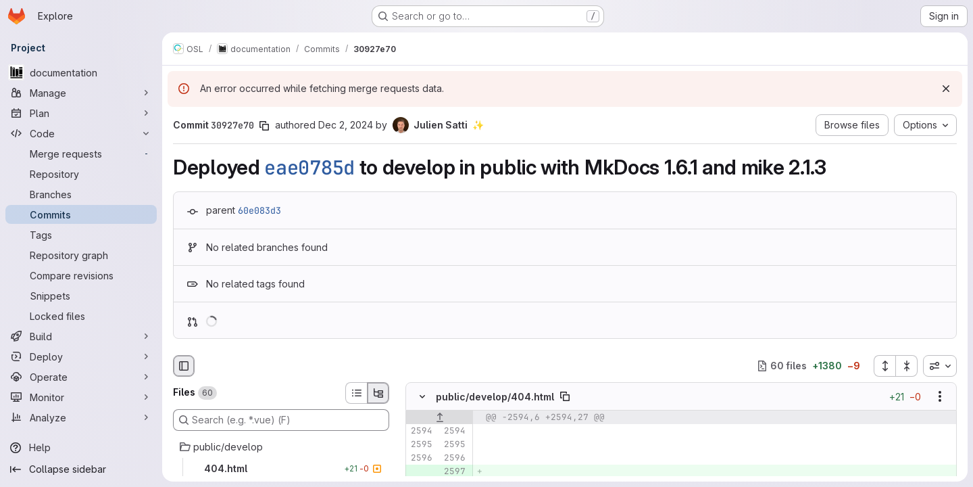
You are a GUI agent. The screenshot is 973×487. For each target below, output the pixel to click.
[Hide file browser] (184, 366)
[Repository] (81, 173)
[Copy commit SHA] (264, 126)
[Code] (81, 133)
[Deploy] (81, 356)
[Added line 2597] (454, 471)
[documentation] (81, 72)
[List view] (356, 393)
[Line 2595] (420, 444)
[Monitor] (81, 397)
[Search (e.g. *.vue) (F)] (281, 420)
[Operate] (81, 376)
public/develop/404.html (495, 396)
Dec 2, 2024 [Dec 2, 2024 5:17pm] (345, 125)
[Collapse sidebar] (81, 469)
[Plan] (81, 112)
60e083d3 (259, 210)
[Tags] (81, 234)
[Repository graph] (81, 255)
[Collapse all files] (907, 366)
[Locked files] (81, 315)
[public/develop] (281, 447)
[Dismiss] (946, 88)
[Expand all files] (884, 366)
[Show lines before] (439, 417)
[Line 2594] (420, 431)
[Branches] (81, 194)
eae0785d (309, 168)
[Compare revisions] (81, 275)
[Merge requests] (81, 153)
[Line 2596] (420, 458)
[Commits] (81, 214)
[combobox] (940, 366)
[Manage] (81, 92)
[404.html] (281, 469)
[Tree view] (378, 393)
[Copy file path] (565, 396)
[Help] (81, 447)
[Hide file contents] (422, 396)
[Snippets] (81, 295)
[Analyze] (81, 417)
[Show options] (940, 396)
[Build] (81, 336)
